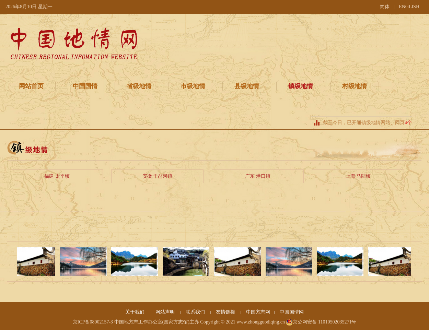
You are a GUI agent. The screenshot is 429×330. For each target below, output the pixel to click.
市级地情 (193, 86)
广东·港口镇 (257, 176)
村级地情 (354, 86)
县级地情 (246, 86)
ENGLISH (409, 6)
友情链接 (226, 312)
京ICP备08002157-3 (93, 322)
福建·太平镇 (57, 176)
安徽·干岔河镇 (157, 176)
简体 (385, 6)
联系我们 (196, 312)
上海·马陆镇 (358, 176)
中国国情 (85, 86)
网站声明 (165, 312)
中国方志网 (258, 312)
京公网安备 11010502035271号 (321, 322)
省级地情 (139, 86)
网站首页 (31, 86)
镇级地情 (300, 86)
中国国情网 (292, 312)
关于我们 (135, 312)
